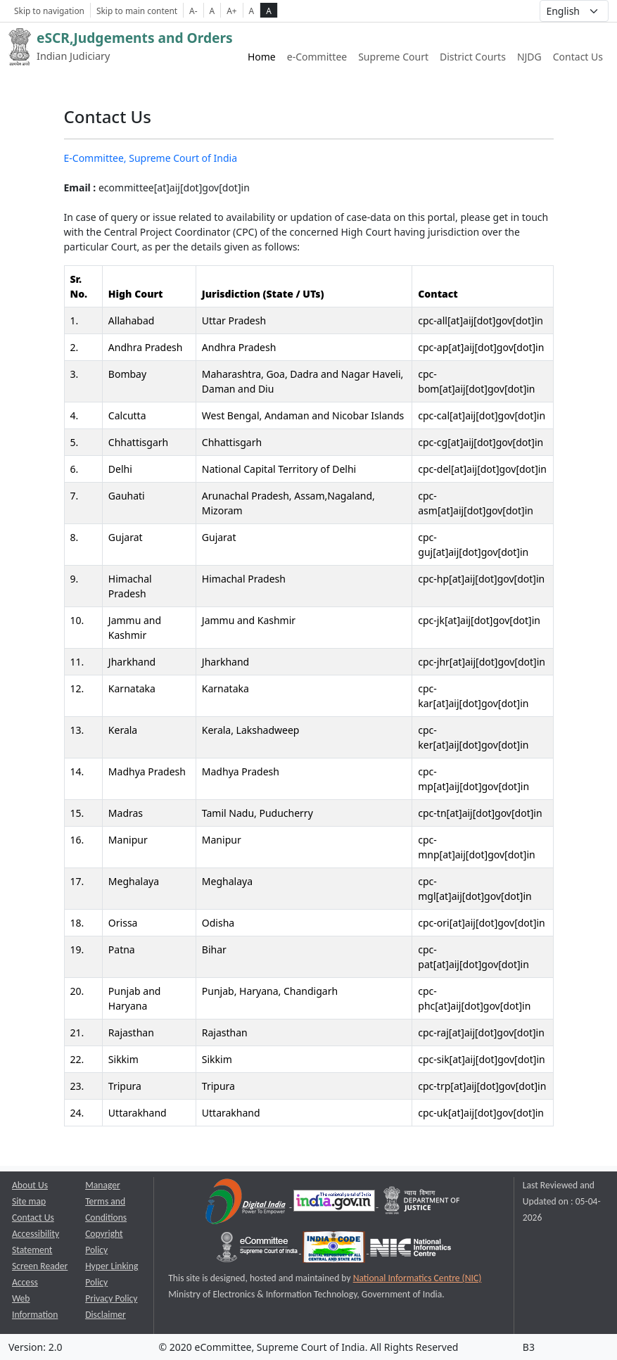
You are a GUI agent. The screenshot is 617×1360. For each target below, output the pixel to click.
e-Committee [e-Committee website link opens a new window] (317, 56)
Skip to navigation (49, 10)
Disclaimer (105, 1315)
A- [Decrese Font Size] (193, 10)
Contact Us (578, 56)
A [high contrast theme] (269, 10)
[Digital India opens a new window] (246, 1203)
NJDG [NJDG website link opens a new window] (529, 56)
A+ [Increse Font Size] (231, 10)
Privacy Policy (111, 1298)
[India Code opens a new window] (335, 1250)
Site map (29, 1201)
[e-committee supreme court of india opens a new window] (258, 1250)
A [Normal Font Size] (212, 10)
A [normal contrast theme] (252, 10)
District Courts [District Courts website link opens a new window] (473, 56)
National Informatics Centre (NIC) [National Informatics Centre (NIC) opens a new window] (417, 1278)
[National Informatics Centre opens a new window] (410, 1250)
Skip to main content (136, 10)
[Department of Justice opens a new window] (422, 1203)
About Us (30, 1185)
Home (262, 56)
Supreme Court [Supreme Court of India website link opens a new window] (393, 56)
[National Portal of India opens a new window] (335, 1203)
